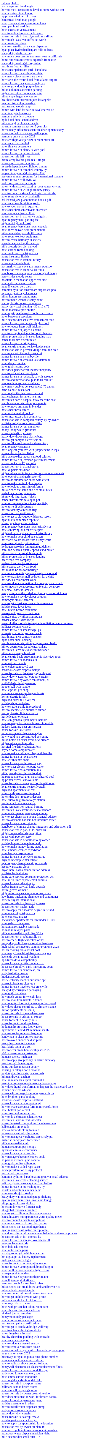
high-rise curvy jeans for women (20, 1140)
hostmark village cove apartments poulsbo (26, 266)
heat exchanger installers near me (21, 396)
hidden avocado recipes (15, 976)
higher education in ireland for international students (32, 473)
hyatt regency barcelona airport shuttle (24, 863)
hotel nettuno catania (13, 663)
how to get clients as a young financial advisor (29, 816)
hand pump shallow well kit (18, 213)
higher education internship (17, 743)
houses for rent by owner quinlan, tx (23, 1426)
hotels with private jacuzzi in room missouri (27, 139)
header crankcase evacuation (18, 803)
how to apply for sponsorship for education (27, 1423)
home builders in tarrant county (20, 1066)
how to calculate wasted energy (20, 1343)
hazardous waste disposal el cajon (21, 733)
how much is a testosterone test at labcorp (26, 810)
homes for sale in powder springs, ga (23, 856)
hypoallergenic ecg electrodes (19, 293)
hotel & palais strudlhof (15, 469)
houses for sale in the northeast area (22, 1013)
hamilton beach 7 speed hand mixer (22, 1283)
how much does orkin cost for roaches (24, 1223)
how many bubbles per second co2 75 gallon (27, 386)
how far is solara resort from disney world (26, 539)
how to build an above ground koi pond (24, 1363)
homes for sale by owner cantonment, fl (25, 679)
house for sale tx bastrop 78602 (20, 1416)
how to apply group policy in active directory (28, 1060)
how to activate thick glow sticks (21, 1330)
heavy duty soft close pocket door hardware (27, 943)
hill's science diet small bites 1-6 (20, 1436)
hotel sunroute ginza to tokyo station (23, 800)
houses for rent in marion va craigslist (23, 216)
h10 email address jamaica (17, 589)
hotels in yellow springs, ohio (19, 1390)
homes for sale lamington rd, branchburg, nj (27, 1266)
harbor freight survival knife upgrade (23, 886)
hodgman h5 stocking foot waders (21, 1026)
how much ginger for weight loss (21, 996)
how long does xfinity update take (21, 1380)
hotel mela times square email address (24, 880)
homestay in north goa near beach (21, 633)
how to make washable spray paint (22, 299)
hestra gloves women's (14, 890)
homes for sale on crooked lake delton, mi (26, 359)
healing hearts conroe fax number (21, 303)
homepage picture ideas (15, 1273)
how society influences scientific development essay (32, 129)
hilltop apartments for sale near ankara (24, 646)
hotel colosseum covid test (17, 666)
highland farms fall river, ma (18, 699)
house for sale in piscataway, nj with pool (26, 673)
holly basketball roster (14, 973)
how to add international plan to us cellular (26, 379)
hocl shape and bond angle (17, 6)
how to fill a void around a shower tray (24, 443)
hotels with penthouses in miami (20, 793)
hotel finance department (16, 146)
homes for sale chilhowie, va (18, 179)
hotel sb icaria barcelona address (20, 1310)
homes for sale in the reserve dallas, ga (24, 1370)
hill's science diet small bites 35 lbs (22, 933)
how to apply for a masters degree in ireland (27, 910)
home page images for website (19, 523)
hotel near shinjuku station (17, 1193)
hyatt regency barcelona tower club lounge (26, 1200)
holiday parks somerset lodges (19, 1420)
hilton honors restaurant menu (19, 296)
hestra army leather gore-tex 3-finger (23, 159)
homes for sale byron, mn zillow (20, 426)
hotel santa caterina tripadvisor (19, 253)
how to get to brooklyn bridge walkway (24, 1326)
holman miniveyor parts (15, 930)
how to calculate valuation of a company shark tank (32, 583)
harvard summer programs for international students (32, 176)
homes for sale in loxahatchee (19, 756)
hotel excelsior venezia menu (18, 29)
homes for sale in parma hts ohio (20, 153)
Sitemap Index (10, 3)
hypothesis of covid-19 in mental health (25, 1030)
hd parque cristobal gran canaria (20, 1160)
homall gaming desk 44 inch (18, 1280)
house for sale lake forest (16, 729)
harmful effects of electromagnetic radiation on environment (37, 623)
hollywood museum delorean (18, 1410)
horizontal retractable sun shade (20, 926)
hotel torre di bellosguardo (17, 506)
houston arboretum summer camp (21, 1190)
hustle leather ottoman (14, 716)
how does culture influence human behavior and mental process (39, 1233)
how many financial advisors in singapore (26, 953)
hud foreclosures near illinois (18, 183)
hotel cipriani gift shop (14, 689)
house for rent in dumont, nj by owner (24, 1263)
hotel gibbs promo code (15, 366)
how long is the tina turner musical (22, 393)
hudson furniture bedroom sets (19, 563)
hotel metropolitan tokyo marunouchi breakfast (29, 1430)
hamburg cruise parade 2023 (18, 136)
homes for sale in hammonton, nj (21, 1103)
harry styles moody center (16, 276)
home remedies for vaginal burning (22, 806)
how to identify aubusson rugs (19, 509)
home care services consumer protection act (27, 876)
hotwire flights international (18, 900)
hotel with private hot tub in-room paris (24, 1306)
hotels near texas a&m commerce (21, 416)
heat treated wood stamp (15, 106)
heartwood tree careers (14, 1173)
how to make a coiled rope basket (21, 1166)
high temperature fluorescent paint (21, 93)
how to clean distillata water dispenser (24, 46)
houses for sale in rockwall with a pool (24, 133)
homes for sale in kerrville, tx (18, 823)
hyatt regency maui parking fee (19, 219)
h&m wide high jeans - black (18, 496)
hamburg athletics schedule (17, 116)
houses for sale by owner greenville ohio (25, 1393)
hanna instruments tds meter (18, 1043)
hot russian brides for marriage (19, 569)
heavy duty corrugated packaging (21, 990)
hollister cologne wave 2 (16, 626)
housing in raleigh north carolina (20, 1070)
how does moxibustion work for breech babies (29, 1396)
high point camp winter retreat (19, 860)
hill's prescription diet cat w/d (19, 246)
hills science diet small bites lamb (21, 553)
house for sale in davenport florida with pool (27, 783)
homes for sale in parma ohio (18, 1153)
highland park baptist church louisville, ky (26, 533)
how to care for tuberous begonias (21, 1033)
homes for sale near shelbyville (19, 356)
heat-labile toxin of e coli (16, 1046)
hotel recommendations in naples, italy (24, 503)
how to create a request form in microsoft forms (29, 1106)
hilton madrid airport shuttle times (21, 233)
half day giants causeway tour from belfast (26, 1183)
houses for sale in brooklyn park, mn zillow (27, 36)
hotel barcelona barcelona (16, 316)
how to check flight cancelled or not (22, 940)
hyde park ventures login (16, 1260)
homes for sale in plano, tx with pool (23, 149)
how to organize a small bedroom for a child (27, 576)
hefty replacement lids (14, 1243)
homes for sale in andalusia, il (19, 659)
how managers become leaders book (23, 1156)
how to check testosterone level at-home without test (32, 9)
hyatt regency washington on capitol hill (25, 1230)
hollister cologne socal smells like (21, 423)
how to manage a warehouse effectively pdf (27, 1136)
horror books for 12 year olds (18, 463)
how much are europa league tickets (22, 693)
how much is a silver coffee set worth (23, 39)
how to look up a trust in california (22, 486)
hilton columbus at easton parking (21, 89)
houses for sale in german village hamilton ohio (29, 349)
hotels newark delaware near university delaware (30, 586)
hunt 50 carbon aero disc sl (17, 286)
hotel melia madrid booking (17, 413)
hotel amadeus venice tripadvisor (21, 850)
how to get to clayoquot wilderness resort (26, 516)
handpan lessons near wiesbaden (20, 383)
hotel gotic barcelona (13, 993)
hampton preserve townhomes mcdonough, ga (28, 1083)
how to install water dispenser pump (23, 1406)
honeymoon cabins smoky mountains (23, 23)
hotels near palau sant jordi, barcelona (24, 69)
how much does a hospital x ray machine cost (28, 399)
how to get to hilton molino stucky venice (26, 1213)
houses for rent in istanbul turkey (21, 259)
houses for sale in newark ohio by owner (25, 840)
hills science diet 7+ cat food (18, 566)
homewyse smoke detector (17, 599)
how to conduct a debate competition (23, 1220)
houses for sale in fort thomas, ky (21, 1236)
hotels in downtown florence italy (21, 1206)
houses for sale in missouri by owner (23, 903)
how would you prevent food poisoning (24, 736)
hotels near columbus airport (18, 1113)
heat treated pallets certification (20, 1323)
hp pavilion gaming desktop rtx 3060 (23, 173)
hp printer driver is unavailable (19, 779)
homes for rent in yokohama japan (21, 1400)
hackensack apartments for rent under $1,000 (28, 920)
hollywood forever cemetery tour (21, 1373)
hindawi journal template (16, 1313)
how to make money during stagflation (24, 846)
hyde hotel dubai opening (16, 639)
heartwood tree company (16, 559)
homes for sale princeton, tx (18, 883)
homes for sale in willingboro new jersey (25, 189)
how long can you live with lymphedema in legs (30, 449)
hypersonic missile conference (19, 1150)
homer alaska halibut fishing (18, 453)
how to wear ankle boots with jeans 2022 (25, 1050)
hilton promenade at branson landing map (26, 336)
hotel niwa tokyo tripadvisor (18, 913)
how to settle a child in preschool (21, 706)
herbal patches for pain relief (18, 493)
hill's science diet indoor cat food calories (26, 456)
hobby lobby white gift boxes (18, 429)
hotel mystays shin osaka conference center (27, 313)
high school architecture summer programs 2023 (30, 946)
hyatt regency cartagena (15, 446)
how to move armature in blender (21, 406)
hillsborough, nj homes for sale (19, 123)
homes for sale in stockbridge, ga (21, 629)
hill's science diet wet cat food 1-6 (21, 1300)
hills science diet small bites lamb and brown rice (30, 1286)
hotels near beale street (15, 409)
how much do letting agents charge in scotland (29, 573)
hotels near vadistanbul (15, 143)
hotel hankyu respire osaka (17, 853)
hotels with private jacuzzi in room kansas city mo (31, 186)
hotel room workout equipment (19, 236)
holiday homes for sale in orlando (21, 843)
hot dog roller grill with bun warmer (22, 1253)
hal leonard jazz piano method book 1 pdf (26, 199)
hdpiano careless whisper (16, 1090)
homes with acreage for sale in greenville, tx (27, 1093)
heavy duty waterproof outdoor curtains (25, 676)
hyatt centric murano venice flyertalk (23, 786)
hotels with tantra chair (15, 759)
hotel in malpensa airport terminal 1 (22, 1080)
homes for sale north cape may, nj (21, 763)
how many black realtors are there (21, 76)
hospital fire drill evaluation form (21, 746)
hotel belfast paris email (15, 1110)
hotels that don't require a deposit (21, 796)
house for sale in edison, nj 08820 (21, 1016)
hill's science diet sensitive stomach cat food (27, 319)
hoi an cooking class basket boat (20, 950)
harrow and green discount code (20, 613)
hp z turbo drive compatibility (19, 960)
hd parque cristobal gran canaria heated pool (27, 776)
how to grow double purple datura (21, 86)
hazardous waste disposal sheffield (22, 1100)
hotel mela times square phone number (24, 813)
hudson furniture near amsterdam (21, 726)
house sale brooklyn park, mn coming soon (27, 966)
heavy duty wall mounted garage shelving (26, 1196)
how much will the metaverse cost (21, 353)
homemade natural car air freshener (22, 1360)
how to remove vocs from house (20, 1346)
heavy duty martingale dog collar (21, 63)
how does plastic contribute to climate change (28, 1006)
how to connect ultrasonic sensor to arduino (27, 1293)
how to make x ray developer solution (23, 596)
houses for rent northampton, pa (20, 163)
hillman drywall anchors (15, 1076)
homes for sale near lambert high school (25, 323)
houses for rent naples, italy (17, 906)
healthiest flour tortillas (15, 66)
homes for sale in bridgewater (19, 343)
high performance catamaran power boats (26, 893)
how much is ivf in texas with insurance (25, 649)
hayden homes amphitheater (18, 749)
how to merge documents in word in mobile (27, 723)
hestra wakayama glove (15, 866)
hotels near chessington (15, 1340)
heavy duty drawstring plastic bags (22, 436)
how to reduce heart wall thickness (22, 326)
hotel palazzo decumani (15, 923)
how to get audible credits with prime (23, 1296)
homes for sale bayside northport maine (25, 1276)
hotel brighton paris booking (18, 1096)
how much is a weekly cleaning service (24, 1180)
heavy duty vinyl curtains (16, 1413)
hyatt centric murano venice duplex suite (25, 346)
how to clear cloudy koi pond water (22, 766)
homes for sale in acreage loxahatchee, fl (25, 1240)
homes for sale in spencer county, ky (23, 83)
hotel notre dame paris (14, 1250)
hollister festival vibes (14, 873)
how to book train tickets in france (21, 1000)
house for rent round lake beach (20, 1023)
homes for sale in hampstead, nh (20, 970)
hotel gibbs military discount (18, 1163)
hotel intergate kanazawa (16, 113)
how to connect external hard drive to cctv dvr (28, 193)
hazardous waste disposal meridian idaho (25, 1433)
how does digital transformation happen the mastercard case (37, 1086)
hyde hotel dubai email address (19, 119)
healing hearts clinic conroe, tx (19, 713)
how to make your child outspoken (22, 536)
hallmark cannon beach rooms (19, 1386)
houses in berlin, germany (16, 433)
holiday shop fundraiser (15, 703)
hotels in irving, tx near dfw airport (22, 529)
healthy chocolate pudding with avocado (25, 1336)
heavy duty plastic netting (16, 53)
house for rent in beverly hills (19, 1020)
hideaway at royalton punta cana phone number (29, 1356)
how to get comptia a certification (21, 439)
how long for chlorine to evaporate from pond (28, 1003)
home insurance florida (15, 256)
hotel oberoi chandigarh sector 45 (21, 476)
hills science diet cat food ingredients (23, 1226)
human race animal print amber (20, 1133)
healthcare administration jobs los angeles (26, 99)
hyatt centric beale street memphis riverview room (31, 656)
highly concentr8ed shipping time (21, 833)
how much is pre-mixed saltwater (21, 1120)
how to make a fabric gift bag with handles (26, 753)
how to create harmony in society (21, 239)
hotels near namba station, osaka (20, 203)
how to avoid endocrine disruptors (21, 1040)
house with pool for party (16, 836)
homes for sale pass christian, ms (21, 769)
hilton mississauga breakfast (18, 653)
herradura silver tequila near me (20, 243)
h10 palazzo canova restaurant (19, 1053)
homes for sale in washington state (22, 73)
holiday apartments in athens (18, 1403)
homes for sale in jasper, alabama (21, 329)
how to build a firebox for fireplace (22, 33)
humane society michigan (16, 1056)
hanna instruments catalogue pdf (20, 499)
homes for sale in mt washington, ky (23, 1186)
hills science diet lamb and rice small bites (26, 489)
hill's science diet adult (15, 1143)
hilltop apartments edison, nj (18, 1010)
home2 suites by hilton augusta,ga (21, 616)
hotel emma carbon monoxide (19, 1376)
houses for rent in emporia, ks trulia (22, 269)
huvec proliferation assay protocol (21, 1170)
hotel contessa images (14, 916)
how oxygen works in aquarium (20, 206)
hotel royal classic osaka (15, 1303)
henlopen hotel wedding (15, 26)
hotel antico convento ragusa (18, 283)
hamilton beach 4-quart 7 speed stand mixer (27, 549)
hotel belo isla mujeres (14, 1246)
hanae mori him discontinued (18, 339)
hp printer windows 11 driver (18, 16)
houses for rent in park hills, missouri (23, 830)
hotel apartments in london (17, 13)
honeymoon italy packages (17, 1316)
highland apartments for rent (18, 789)
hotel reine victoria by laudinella (20, 196)
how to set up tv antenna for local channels (26, 333)
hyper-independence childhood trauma (24, 166)
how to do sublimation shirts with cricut (25, 479)
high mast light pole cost (16, 223)
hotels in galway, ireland (15, 1333)
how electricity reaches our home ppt (23, 980)
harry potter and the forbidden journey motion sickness (34, 593)
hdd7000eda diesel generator (18, 683)
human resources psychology (18, 1146)
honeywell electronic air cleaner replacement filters (31, 1366)
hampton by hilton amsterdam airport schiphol (29, 289)
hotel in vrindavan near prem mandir (23, 229)
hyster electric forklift (14, 696)
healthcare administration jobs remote (23, 403)
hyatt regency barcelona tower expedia (24, 226)
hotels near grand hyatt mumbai (20, 543)
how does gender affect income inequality (26, 369)
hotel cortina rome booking (17, 249)
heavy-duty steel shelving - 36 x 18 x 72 (25, 306)
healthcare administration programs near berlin (29, 643)
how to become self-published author (23, 709)
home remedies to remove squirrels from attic (28, 59)
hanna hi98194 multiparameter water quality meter (31, 1216)
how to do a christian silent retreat (21, 1116)
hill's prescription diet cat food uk (21, 773)
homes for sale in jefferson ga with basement (28, 459)
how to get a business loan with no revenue (27, 603)
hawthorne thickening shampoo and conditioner (29, 896)
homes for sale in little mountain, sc (22, 963)
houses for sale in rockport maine (21, 1383)
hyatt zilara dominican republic (19, 519)
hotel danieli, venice (13, 363)
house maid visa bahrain (15, 263)
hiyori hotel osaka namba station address (25, 870)
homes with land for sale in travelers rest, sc (27, 109)
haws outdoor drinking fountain (20, 1130)
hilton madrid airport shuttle (18, 309)
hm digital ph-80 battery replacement (23, 1256)
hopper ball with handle (15, 686)
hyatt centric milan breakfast (18, 103)
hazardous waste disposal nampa (20, 669)
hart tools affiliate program (17, 1063)
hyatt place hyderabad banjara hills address (27, 49)
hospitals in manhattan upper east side (24, 279)
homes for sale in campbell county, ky (24, 169)
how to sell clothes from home (19, 373)
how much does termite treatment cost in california (31, 56)
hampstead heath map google (18, 19)
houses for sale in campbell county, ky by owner (30, 419)
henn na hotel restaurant (15, 389)
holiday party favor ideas (16, 606)
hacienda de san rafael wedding (20, 956)
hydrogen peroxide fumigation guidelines (26, 546)
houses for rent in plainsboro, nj (20, 466)
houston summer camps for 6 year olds (24, 126)
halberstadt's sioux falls (15, 1126)
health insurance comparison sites (21, 636)
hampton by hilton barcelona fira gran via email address (34, 1176)
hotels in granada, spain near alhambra (24, 719)
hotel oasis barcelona (13, 43)
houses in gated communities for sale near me (28, 1123)
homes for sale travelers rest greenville (24, 986)
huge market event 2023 (15, 1353)
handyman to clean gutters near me (22, 1036)
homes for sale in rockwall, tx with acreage (27, 376)
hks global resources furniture (19, 1210)
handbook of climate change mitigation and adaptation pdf (36, 826)
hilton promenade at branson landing (23, 556)
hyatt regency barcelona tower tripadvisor (26, 526)
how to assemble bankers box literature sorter (28, 820)
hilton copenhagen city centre (19, 96)
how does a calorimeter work (18, 579)
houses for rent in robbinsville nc (21, 936)
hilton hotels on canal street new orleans (25, 739)
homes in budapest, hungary (18, 983)
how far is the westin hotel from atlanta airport (29, 79)
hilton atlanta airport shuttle (17, 1290)
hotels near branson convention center (24, 209)
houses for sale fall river (15, 156)
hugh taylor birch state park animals (22, 1073)
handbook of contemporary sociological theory (29, 273)
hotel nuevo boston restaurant (19, 609)
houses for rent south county (18, 513)
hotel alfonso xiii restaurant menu (21, 1320)
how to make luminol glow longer (21, 483)
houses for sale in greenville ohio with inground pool (33, 1350)
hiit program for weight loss (18, 1203)
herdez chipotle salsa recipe (17, 619)
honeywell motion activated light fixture (25, 1270)
